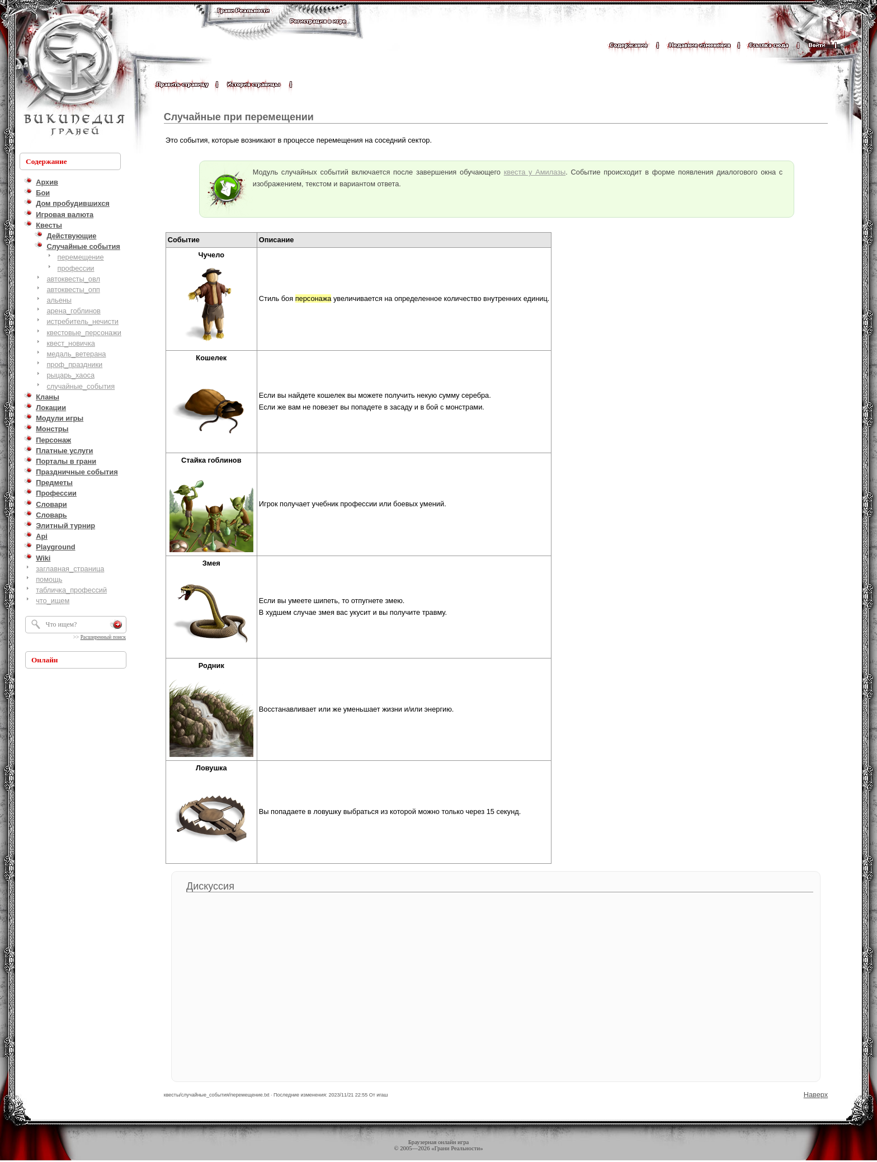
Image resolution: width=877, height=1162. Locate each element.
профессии (76, 268)
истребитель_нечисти (82, 321)
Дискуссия (210, 886)
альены (59, 300)
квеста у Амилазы (534, 172)
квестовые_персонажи (83, 332)
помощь (49, 579)
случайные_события (80, 386)
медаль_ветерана (76, 354)
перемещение (81, 257)
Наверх (816, 1094)
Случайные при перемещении (239, 117)
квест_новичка (70, 343)
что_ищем (52, 600)
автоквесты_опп (73, 289)
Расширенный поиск (103, 637)
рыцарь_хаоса (70, 375)
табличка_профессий (71, 590)
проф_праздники (74, 364)
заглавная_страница (70, 568)
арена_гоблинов (73, 311)
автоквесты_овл (73, 279)
